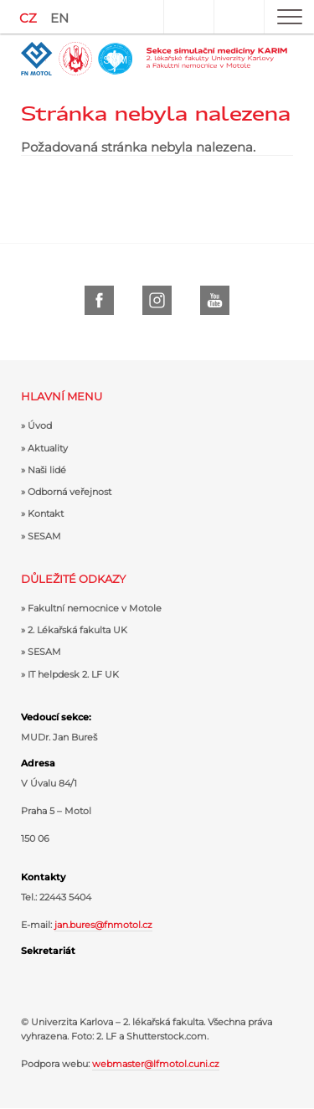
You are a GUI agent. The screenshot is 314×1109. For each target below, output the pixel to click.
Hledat (239, 17)
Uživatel (188, 17)
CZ (28, 18)
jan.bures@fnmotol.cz (103, 925)
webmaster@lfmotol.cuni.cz (155, 1064)
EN (59, 18)
